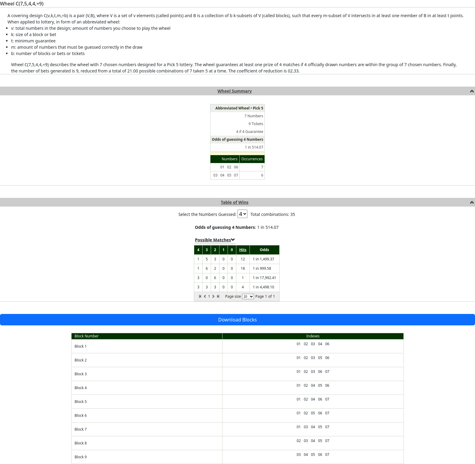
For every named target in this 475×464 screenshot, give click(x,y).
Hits (243, 249)
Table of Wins (234, 202)
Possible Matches (215, 240)
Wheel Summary (235, 91)
